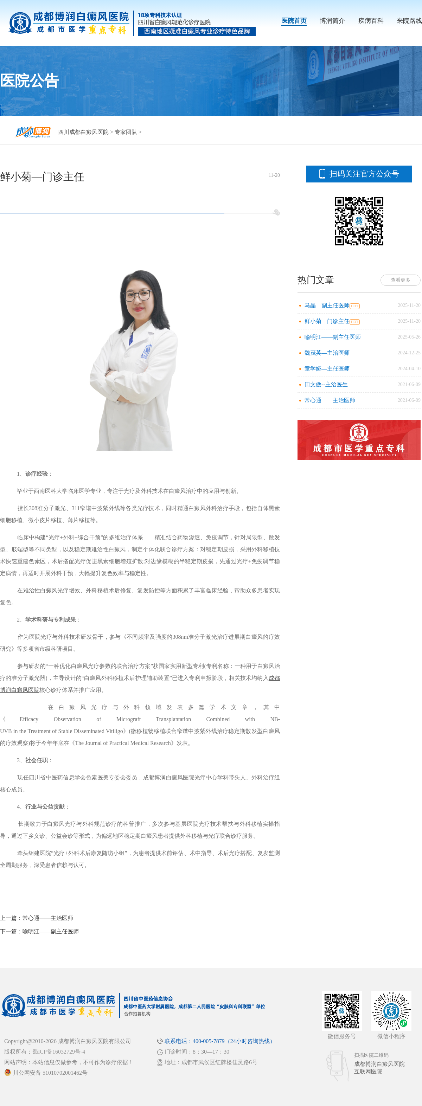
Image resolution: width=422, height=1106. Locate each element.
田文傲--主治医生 (326, 384)
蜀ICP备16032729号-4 (58, 1052)
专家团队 (126, 132)
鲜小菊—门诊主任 (327, 321)
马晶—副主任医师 (327, 305)
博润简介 (332, 20)
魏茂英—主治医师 (327, 353)
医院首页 (294, 20)
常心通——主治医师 (48, 918)
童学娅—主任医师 (327, 369)
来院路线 (409, 20)
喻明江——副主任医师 (51, 931)
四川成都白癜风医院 (83, 132)
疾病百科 (371, 20)
